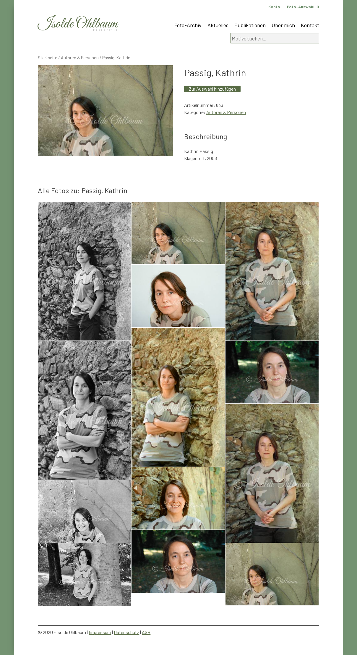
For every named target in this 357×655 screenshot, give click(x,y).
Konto (274, 6)
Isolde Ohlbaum (78, 24)
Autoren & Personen (80, 57)
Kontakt (310, 25)
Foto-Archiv (188, 25)
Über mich (283, 25)
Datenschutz (126, 632)
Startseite (47, 57)
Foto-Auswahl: (303, 6)
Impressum (100, 632)
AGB (146, 632)
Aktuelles (217, 25)
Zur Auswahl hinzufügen (212, 89)
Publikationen (250, 25)
